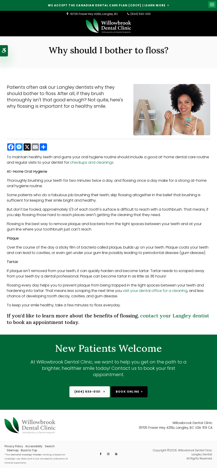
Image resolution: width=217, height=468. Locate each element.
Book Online (127, 391)
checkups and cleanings (91, 162)
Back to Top (29, 450)
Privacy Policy (14, 446)
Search (50, 446)
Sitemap (13, 450)
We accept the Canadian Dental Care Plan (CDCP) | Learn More (106, 5)
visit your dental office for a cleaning (155, 290)
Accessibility (33, 446)
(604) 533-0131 (140, 14)
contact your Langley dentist (174, 315)
